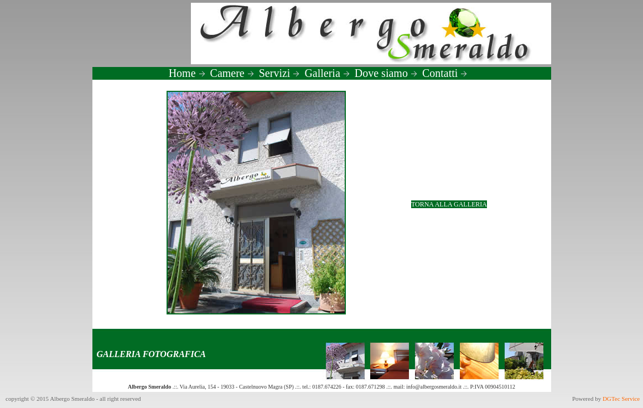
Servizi (279, 73)
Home (187, 73)
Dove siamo (386, 73)
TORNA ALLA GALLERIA (449, 204)
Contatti (445, 73)
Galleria (327, 73)
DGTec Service (622, 398)
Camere (232, 73)
